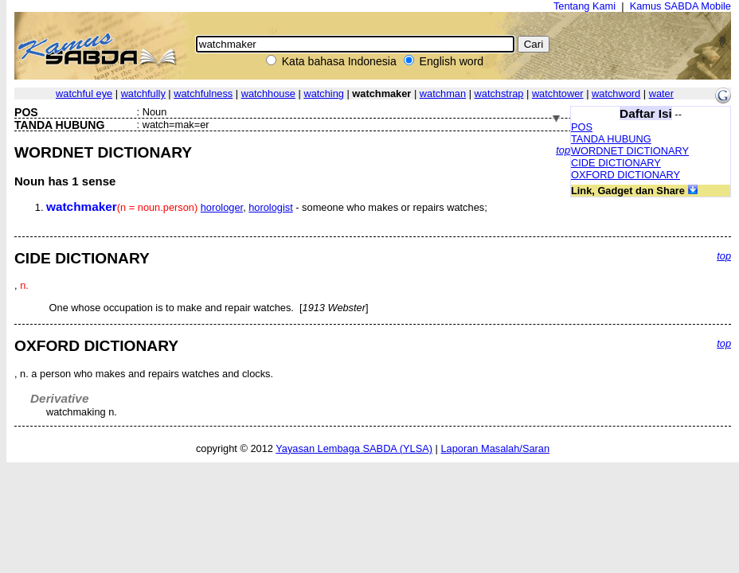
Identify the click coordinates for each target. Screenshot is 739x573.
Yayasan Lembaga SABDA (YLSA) (354, 448)
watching (323, 93)
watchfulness (203, 93)
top (563, 150)
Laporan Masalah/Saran (494, 448)
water (661, 93)
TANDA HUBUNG (611, 139)
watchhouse (268, 93)
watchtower (558, 93)
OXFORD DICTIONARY (625, 175)
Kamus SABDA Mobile (680, 6)
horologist (270, 207)
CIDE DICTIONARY (616, 163)
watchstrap (499, 93)
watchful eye (84, 93)
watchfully (143, 93)
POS (581, 127)
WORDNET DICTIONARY (630, 151)
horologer (222, 207)
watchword (616, 93)
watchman (443, 93)
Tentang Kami (584, 6)
